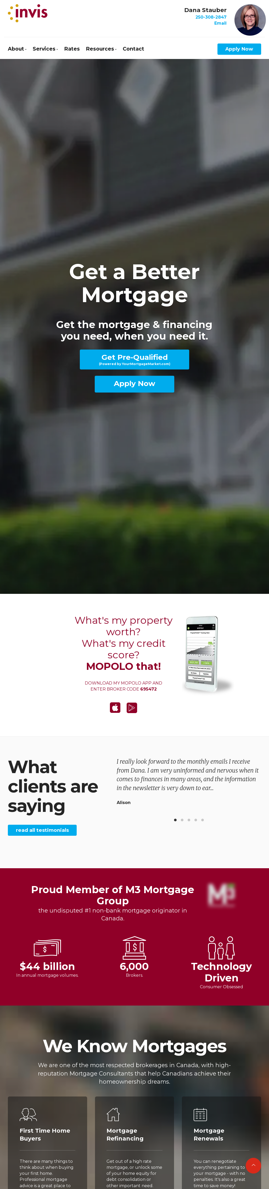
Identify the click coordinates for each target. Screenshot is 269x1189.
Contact (133, 49)
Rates (72, 49)
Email (220, 23)
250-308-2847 (211, 17)
